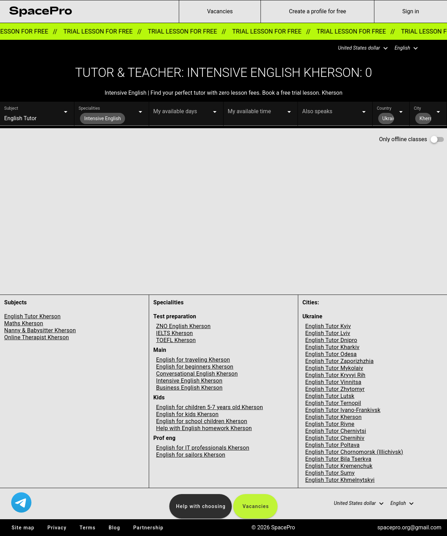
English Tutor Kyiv (328, 326)
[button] (358, 48)
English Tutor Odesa (331, 354)
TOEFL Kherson (176, 340)
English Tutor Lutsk (329, 396)
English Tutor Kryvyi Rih (335, 375)
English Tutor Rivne (329, 424)
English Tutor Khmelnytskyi (340, 480)
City (417, 108)
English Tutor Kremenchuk (339, 466)
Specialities (89, 108)
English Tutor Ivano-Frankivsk (342, 410)
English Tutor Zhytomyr (335, 389)
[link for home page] (40, 11)
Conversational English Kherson (197, 373)
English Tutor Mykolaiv (334, 368)
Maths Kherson (23, 323)
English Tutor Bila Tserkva (338, 459)
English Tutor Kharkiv (332, 347)
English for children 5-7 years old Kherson (209, 407)
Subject (11, 108)
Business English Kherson (189, 387)
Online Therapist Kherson (36, 337)
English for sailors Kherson (190, 454)
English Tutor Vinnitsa (333, 382)
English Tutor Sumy (330, 473)
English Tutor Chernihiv (335, 438)
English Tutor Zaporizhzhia (339, 361)
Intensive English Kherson (189, 380)
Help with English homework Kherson (204, 428)
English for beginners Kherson (194, 366)
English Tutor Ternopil (333, 403)
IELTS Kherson (174, 333)
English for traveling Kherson (193, 359)
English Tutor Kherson (32, 316)
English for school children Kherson (201, 421)
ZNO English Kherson (183, 326)
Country (384, 108)
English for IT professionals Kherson (202, 447)
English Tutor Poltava (332, 445)
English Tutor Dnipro (331, 340)
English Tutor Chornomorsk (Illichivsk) (354, 452)
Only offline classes (403, 139)
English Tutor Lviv (327, 333)
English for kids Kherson (187, 414)
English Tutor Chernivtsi (335, 431)
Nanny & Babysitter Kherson (40, 330)
